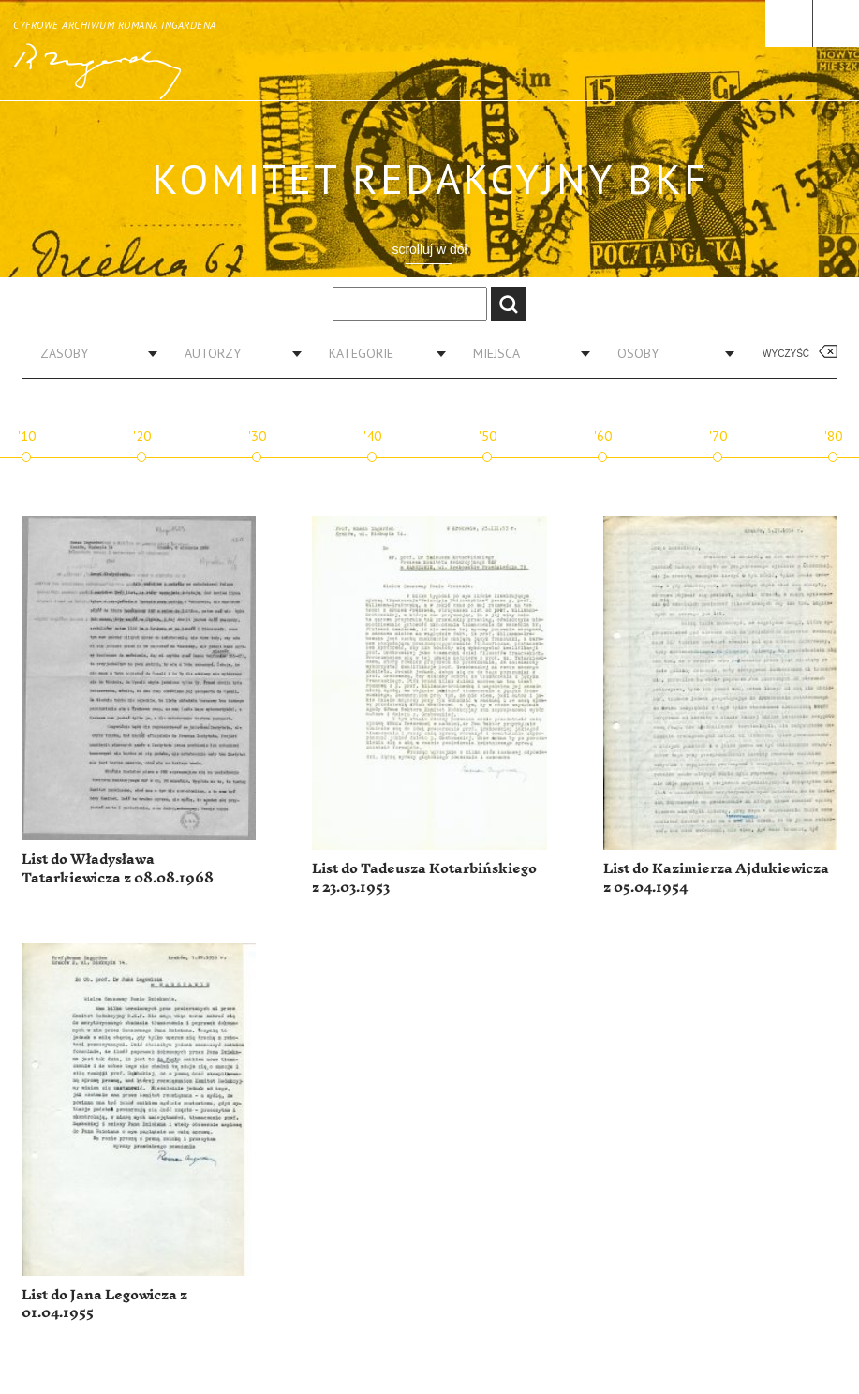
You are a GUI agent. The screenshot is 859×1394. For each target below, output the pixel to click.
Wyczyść (786, 353)
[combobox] (92, 353)
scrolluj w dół (429, 249)
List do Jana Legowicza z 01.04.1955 (104, 1304)
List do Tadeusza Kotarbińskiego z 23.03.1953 (424, 878)
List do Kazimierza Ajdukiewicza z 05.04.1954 (716, 878)
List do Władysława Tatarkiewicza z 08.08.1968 (118, 869)
